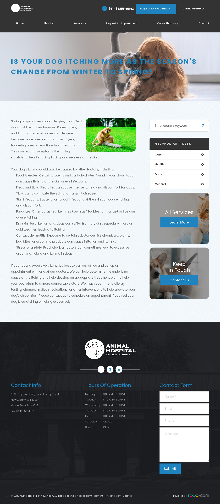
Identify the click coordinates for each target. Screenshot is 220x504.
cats (158, 155)
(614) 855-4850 (25, 410)
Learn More (179, 223)
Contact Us (179, 281)
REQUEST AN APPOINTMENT (156, 8)
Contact (204, 23)
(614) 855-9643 (121, 9)
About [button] (48, 23)
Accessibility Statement (90, 495)
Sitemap (128, 495)
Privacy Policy (113, 495)
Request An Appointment (121, 23)
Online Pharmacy (168, 23)
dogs (159, 175)
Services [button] (79, 23)
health (160, 165)
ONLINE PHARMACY (194, 8)
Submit (170, 468)
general (161, 185)
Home (20, 23)
